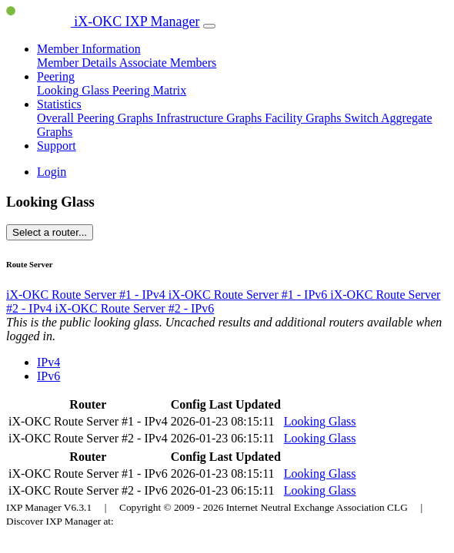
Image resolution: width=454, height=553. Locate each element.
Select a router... (49, 232)
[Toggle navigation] (209, 26)
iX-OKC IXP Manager (103, 21)
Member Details (78, 62)
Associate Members (168, 62)
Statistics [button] (59, 104)
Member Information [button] (89, 48)
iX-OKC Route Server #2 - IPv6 (135, 308)
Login (51, 171)
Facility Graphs (304, 117)
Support (56, 145)
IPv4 (48, 362)
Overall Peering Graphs (96, 117)
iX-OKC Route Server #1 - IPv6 (250, 294)
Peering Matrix (149, 90)
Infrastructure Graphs (210, 117)
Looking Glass (74, 90)
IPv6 (48, 375)
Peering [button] (56, 76)
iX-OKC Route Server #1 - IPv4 (87, 294)
